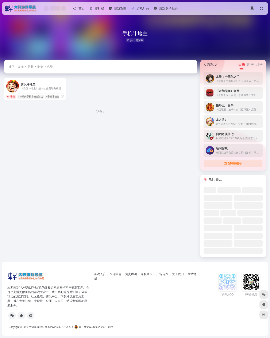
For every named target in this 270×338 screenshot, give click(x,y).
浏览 (40, 66)
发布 (21, 66)
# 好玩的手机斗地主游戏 (30, 96)
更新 (31, 66)
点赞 (50, 66)
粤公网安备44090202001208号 (93, 327)
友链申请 (115, 274)
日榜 (241, 64)
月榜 (259, 64)
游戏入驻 (100, 274)
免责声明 (131, 274)
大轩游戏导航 (36, 327)
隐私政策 (147, 274)
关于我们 (178, 274)
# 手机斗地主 (52, 96)
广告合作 (162, 274)
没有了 (100, 111)
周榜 (250, 64)
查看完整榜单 (233, 163)
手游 (11, 96)
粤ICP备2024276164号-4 (59, 327)
